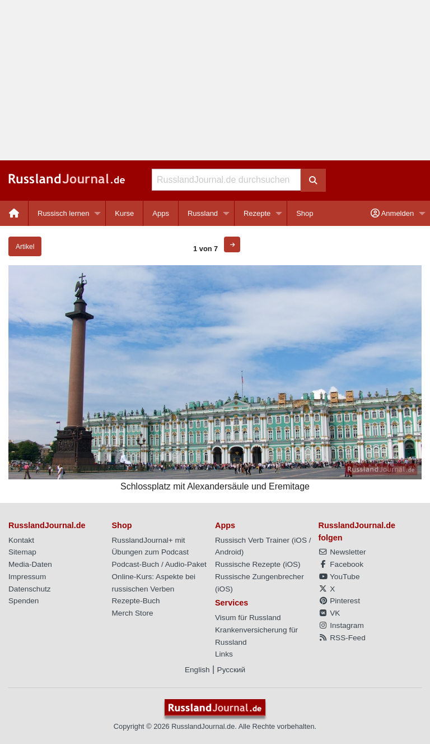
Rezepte (257, 213)
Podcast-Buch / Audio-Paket (159, 564)
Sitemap (22, 552)
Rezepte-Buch (136, 601)
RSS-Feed (342, 638)
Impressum (27, 576)
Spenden (23, 601)
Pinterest (339, 601)
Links (224, 654)
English (197, 670)
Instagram (341, 625)
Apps (160, 213)
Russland (203, 213)
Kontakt (21, 540)
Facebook (341, 564)
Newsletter (342, 552)
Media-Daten (30, 564)
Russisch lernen (64, 213)
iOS (300, 540)
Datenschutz (29, 589)
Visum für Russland (248, 617)
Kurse (124, 213)
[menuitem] (14, 213)
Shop (304, 213)
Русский (231, 670)
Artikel (25, 247)
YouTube (339, 576)
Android (228, 552)
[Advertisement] (215, 80)
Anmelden (392, 213)
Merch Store (132, 613)
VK (329, 613)
